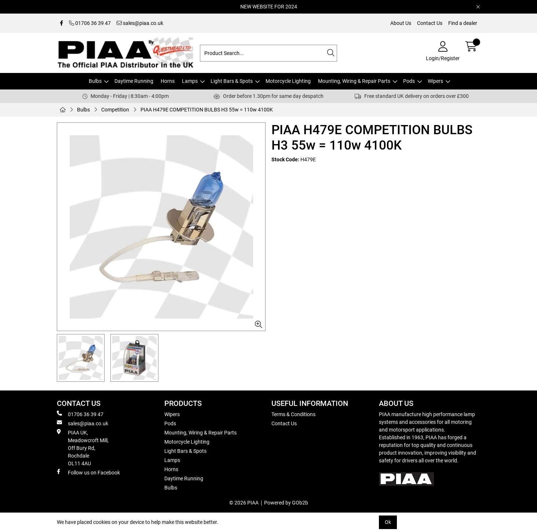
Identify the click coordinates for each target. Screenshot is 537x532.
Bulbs (95, 81)
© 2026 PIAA (244, 503)
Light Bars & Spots (232, 81)
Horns (168, 81)
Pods (409, 81)
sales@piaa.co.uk (140, 23)
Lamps (190, 81)
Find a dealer (462, 23)
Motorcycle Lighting (288, 81)
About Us (400, 23)
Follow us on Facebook (88, 472)
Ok (388, 522)
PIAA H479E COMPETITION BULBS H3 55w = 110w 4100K (206, 110)
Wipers (435, 81)
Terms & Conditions (293, 414)
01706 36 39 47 (90, 23)
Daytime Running (133, 81)
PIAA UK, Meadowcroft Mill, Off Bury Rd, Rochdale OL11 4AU (83, 447)
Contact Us (429, 23)
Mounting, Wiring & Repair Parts (354, 81)
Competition (115, 110)
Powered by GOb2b (286, 503)
